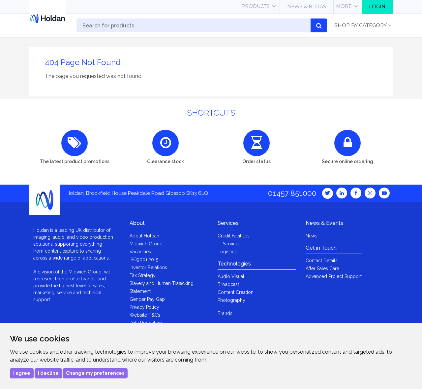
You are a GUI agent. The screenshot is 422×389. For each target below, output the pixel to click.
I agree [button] (21, 373)
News (311, 235)
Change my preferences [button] (95, 373)
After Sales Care (322, 268)
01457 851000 (292, 193)
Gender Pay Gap (147, 299)
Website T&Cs (145, 315)
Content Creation (236, 292)
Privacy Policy (144, 307)
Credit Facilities (234, 235)
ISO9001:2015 (144, 259)
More (344, 6)
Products (255, 6)
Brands (225, 313)
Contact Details (322, 260)
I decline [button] (48, 373)
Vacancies (140, 251)
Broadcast (228, 284)
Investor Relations (148, 267)
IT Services (229, 243)
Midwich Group (146, 243)
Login (377, 7)
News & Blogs (306, 7)
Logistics (227, 251)
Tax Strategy (143, 275)
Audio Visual (231, 276)
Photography (231, 300)
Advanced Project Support (334, 276)
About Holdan (144, 235)
